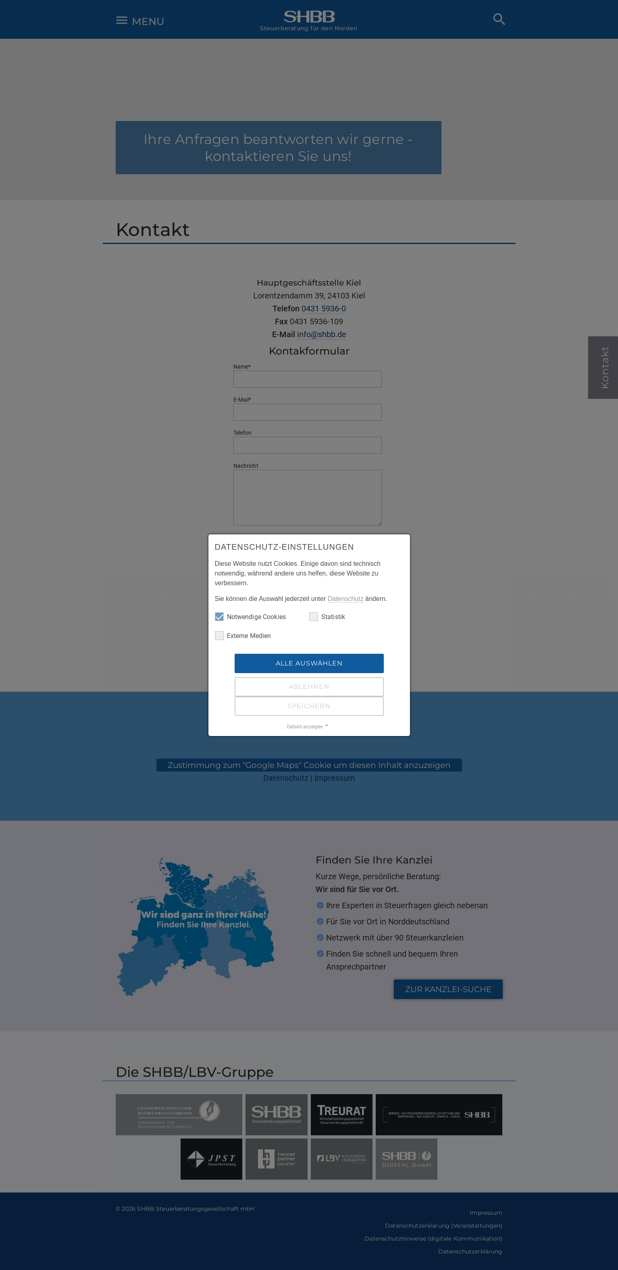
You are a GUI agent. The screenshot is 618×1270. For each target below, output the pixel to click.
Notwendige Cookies (250, 616)
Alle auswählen (309, 663)
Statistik (327, 616)
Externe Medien (243, 635)
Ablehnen (309, 686)
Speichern (309, 706)
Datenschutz (346, 598)
